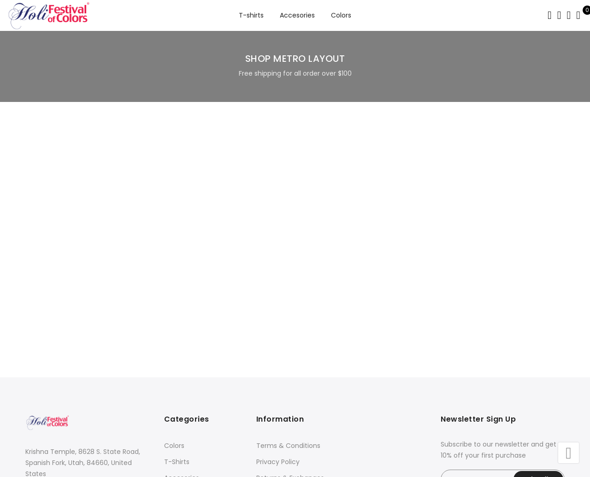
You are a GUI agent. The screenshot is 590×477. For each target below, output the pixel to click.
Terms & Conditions (288, 328)
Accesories (297, 15)
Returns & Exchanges (290, 360)
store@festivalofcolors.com (78, 375)
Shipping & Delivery (287, 376)
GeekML (408, 464)
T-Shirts (176, 344)
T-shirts (251, 15)
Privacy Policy (278, 344)
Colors (341, 15)
